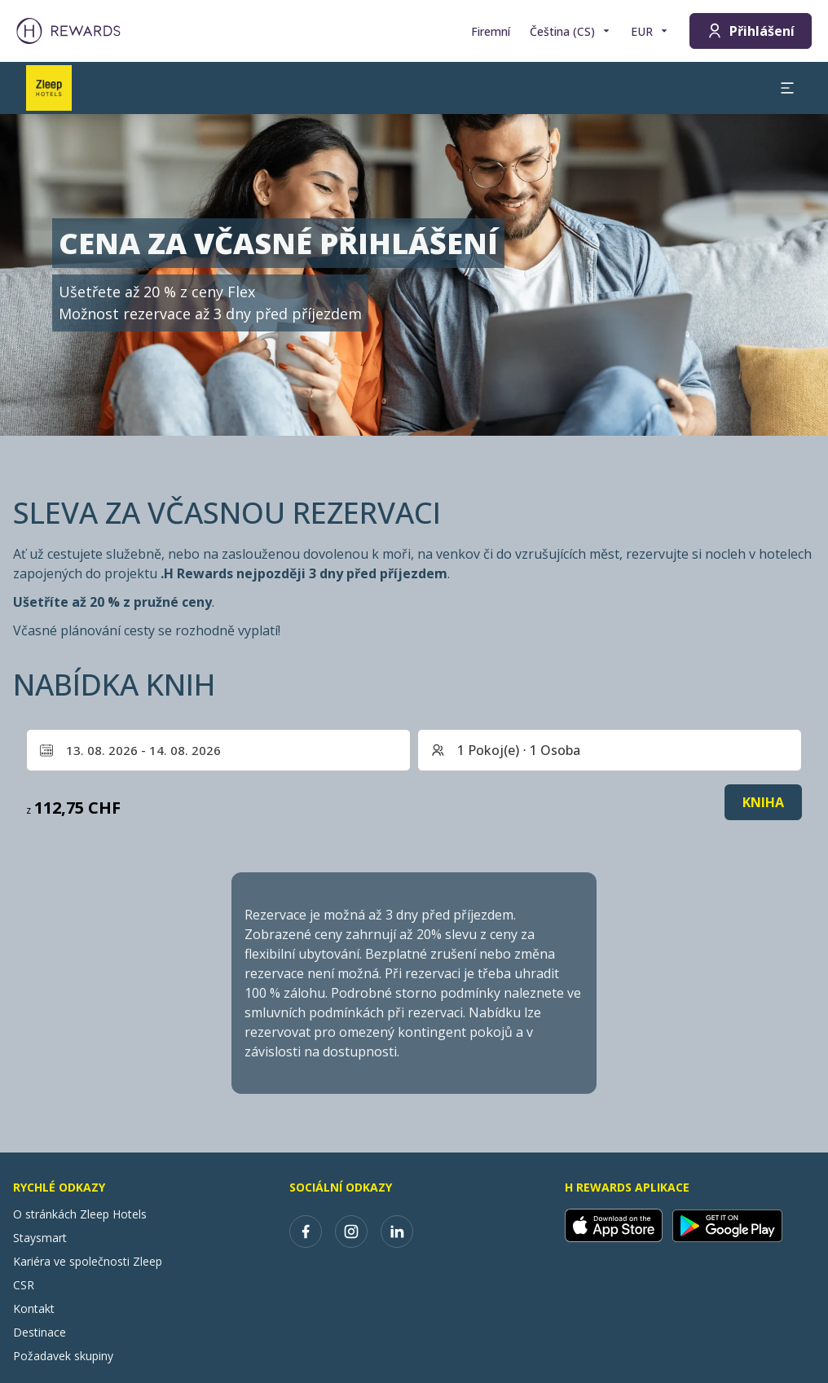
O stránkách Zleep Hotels (80, 1214)
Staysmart (40, 1237)
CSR (23, 1285)
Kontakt (34, 1308)
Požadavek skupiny (63, 1355)
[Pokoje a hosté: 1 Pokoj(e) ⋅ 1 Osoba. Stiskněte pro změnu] (609, 750)
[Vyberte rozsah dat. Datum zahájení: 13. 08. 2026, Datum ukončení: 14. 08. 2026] (218, 750)
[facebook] (305, 1231)
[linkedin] (397, 1231)
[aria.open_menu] (787, 88)
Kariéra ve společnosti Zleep (87, 1261)
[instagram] (351, 1231)
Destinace (39, 1332)
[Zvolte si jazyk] (570, 31)
